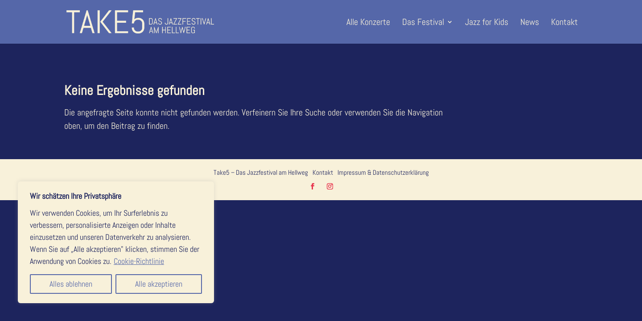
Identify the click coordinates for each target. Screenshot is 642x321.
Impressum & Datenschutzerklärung (383, 172)
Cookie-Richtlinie (139, 261)
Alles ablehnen (70, 284)
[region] (116, 242)
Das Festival (423, 23)
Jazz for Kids (486, 23)
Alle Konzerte (368, 23)
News (529, 23)
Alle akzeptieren (158, 284)
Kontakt (564, 23)
